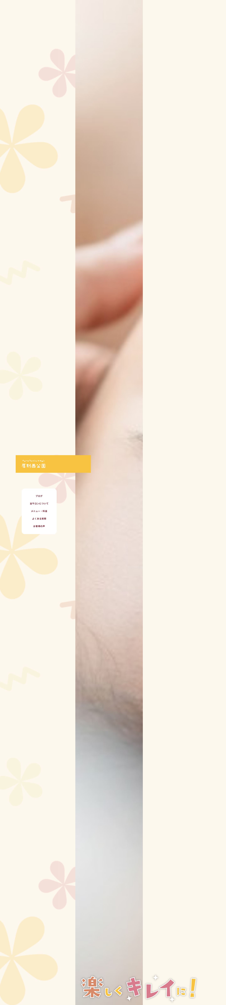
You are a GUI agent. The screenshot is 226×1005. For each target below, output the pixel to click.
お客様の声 (39, 526)
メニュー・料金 (39, 511)
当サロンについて (39, 503)
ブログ (39, 496)
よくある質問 (39, 518)
